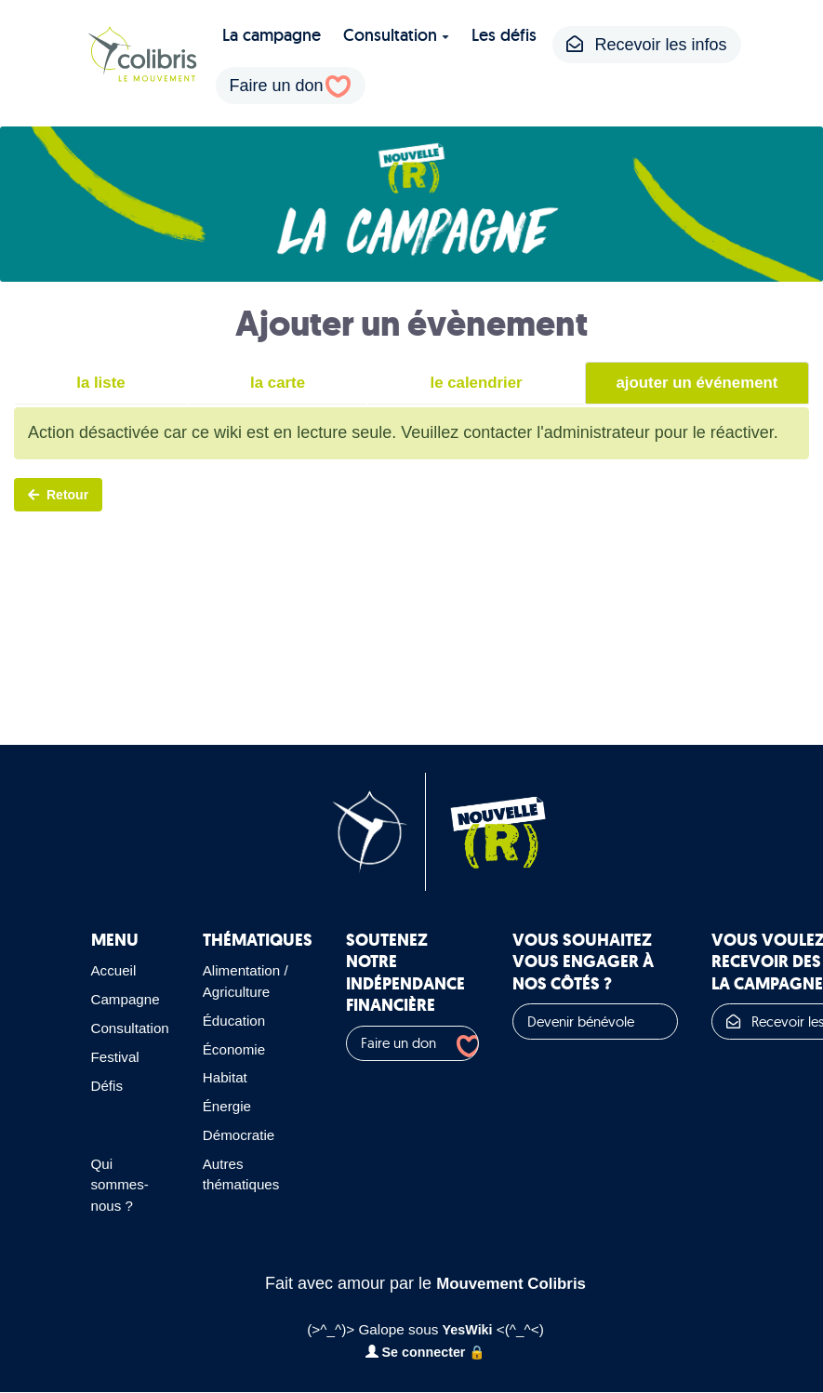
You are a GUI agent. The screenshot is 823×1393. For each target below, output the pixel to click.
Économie (241, 1049)
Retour (58, 492)
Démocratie (246, 1135)
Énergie (234, 1106)
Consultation (396, 35)
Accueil (115, 970)
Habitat (232, 1077)
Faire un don (277, 85)
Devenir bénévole (599, 1022)
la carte (275, 383)
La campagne (271, 35)
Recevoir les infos (646, 44)
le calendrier (473, 383)
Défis (108, 1085)
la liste (99, 383)
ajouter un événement (695, 383)
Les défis (504, 35)
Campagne (128, 999)
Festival (117, 1056)
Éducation (241, 1021)
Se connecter (416, 1352)
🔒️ (481, 1352)
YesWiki (468, 1330)
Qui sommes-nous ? (122, 1184)
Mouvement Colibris (511, 1283)
